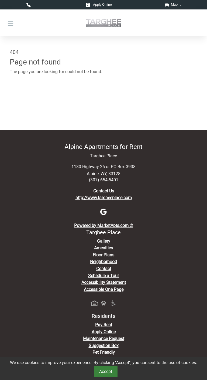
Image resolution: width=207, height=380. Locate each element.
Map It (173, 4)
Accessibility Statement (103, 282)
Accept (105, 371)
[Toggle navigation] (10, 23)
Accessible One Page (103, 289)
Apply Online (99, 4)
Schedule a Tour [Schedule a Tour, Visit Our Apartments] (103, 275)
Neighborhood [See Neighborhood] (103, 261)
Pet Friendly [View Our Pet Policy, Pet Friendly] (103, 352)
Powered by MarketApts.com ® (103, 225)
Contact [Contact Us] (103, 268)
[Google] (103, 211)
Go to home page (26, 95)
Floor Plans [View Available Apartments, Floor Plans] (103, 254)
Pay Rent (103, 324)
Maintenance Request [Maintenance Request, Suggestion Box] (103, 338)
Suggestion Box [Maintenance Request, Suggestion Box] (104, 345)
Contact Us (103, 191)
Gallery (103, 241)
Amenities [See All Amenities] (103, 247)
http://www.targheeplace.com (103, 197)
